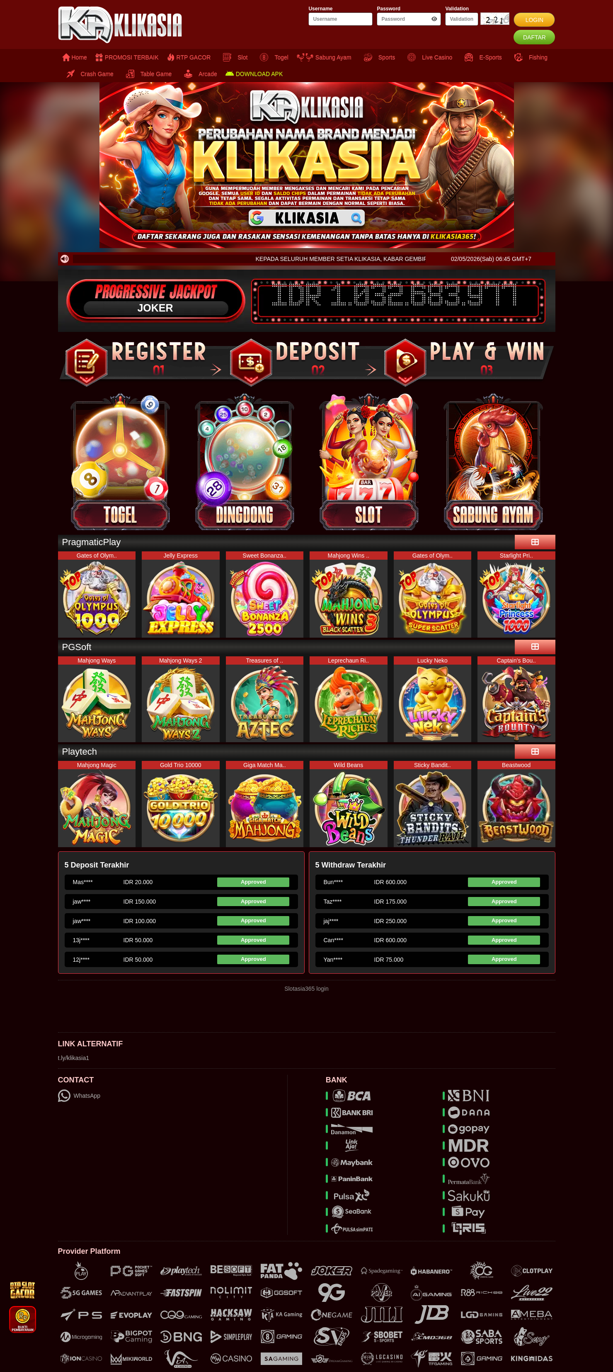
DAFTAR (534, 37)
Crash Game (88, 74)
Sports (377, 57)
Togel (272, 57)
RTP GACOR (189, 57)
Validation (457, 9)
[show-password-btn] (434, 19)
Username (320, 9)
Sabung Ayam (324, 57)
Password (388, 9)
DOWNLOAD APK (254, 74)
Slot (233, 57)
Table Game (147, 74)
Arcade (198, 74)
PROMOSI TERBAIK (127, 57)
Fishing (529, 57)
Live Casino (427, 57)
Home (74, 57)
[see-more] (535, 542)
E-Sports (481, 57)
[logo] (141, 25)
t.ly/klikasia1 (73, 1058)
